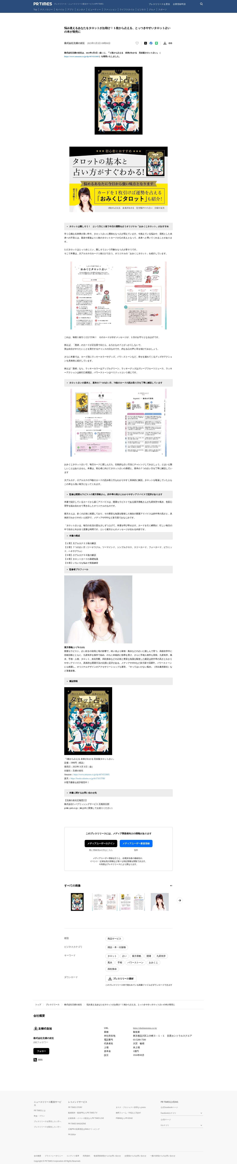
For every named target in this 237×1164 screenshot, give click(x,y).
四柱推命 (112, 969)
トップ (38, 1004)
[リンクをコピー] (170, 43)
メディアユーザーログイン (101, 843)
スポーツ (162, 9)
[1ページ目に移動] (170, 885)
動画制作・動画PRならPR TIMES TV (82, 1112)
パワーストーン (135, 962)
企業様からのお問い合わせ (135, 1155)
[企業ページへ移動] (42, 1029)
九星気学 (161, 956)
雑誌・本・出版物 (117, 947)
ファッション (110, 9)
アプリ (70, 9)
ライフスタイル (127, 9)
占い (124, 956)
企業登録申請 (179, 4)
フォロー (41, 1051)
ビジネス (141, 9)
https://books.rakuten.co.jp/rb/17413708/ (88, 778)
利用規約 (86, 1155)
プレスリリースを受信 (159, 4)
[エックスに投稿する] (145, 43)
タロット (112, 956)
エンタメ (81, 9)
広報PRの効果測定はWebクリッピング (84, 1129)
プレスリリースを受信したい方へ (47, 1121)
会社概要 (37, 1155)
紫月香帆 (136, 956)
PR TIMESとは (39, 1110)
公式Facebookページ (169, 1107)
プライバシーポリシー (54, 1155)
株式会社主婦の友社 (73, 1004)
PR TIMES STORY (75, 1107)
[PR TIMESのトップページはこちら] (69, 4)
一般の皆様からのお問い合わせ (162, 1155)
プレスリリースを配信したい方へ (47, 1126)
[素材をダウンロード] (164, 43)
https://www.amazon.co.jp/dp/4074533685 (81, 56)
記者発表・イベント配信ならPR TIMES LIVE (86, 1118)
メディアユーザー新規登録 (136, 843)
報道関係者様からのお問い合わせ (107, 1155)
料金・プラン (39, 1116)
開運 (149, 956)
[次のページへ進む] (180, 900)
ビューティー (94, 9)
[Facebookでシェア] (151, 43)
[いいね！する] (137, 43)
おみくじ (153, 962)
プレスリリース (53, 1004)
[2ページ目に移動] (172, 885)
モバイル (60, 9)
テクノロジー (46, 9)
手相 (120, 962)
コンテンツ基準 (73, 1155)
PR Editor (72, 1134)
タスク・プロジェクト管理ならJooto (131, 1107)
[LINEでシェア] (156, 43)
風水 (110, 962)
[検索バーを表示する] (202, 4)
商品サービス (114, 938)
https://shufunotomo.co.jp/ (145, 1028)
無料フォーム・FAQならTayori (128, 1112)
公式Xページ (166, 1119)
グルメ (152, 9)
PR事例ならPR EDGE (124, 1118)
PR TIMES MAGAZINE (77, 1123)
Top (35, 9)
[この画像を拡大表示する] (77, 902)
